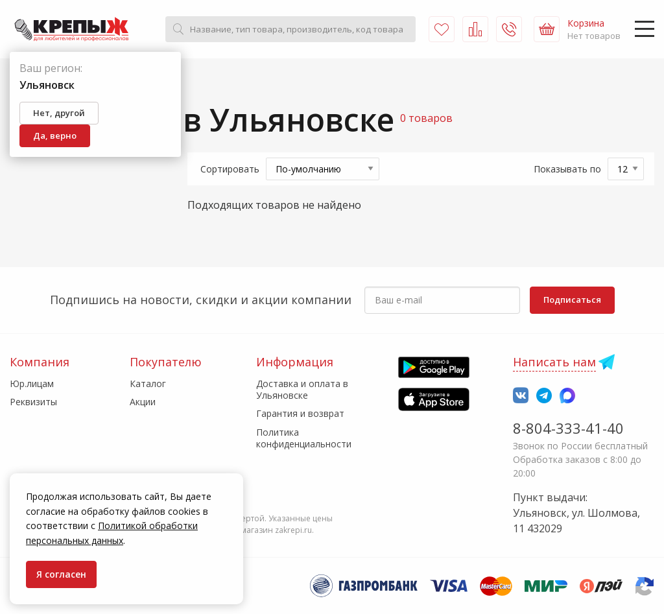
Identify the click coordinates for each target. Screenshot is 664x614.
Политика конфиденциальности (303, 438)
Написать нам (554, 362)
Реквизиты (33, 402)
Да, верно (55, 135)
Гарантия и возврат (300, 413)
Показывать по (567, 169)
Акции (143, 402)
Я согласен (61, 574)
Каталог (148, 383)
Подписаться (572, 299)
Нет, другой (59, 113)
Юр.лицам (32, 383)
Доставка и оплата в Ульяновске (302, 389)
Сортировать (229, 169)
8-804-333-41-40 (568, 428)
